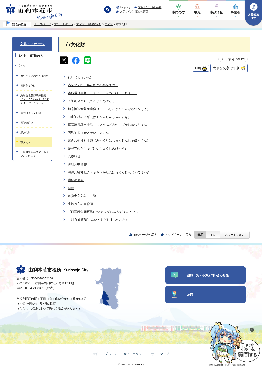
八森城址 (74, 156)
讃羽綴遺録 (76, 180)
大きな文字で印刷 (226, 68)
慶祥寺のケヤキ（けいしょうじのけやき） (98, 148)
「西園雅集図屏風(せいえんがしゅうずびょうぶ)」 (103, 211)
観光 (197, 12)
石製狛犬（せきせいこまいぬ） (90, 132)
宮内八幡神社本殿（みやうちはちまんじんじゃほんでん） (109, 140)
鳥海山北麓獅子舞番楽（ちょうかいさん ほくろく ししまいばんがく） (34, 99)
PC (213, 234)
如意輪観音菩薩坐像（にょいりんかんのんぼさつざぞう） (109, 109)
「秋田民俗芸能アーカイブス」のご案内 (34, 154)
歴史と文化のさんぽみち (34, 75)
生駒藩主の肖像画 (80, 204)
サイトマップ (160, 354)
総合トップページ (105, 354)
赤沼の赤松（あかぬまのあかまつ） (93, 85)
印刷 (198, 68)
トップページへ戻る (178, 234)
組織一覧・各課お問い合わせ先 (208, 275)
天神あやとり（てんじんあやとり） (93, 101)
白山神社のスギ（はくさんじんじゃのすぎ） (99, 117)
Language (125, 7)
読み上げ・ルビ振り (149, 7)
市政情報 (216, 12)
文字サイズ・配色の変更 (134, 11)
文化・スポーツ (63, 24)
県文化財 (25, 132)
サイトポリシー (134, 354)
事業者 (235, 12)
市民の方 (178, 12)
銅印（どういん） (80, 77)
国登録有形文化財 (30, 112)
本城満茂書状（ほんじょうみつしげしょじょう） (102, 93)
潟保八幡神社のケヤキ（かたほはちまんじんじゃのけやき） (110, 172)
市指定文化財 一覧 (82, 196)
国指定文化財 (28, 85)
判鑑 (71, 188)
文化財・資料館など (88, 24)
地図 (190, 294)
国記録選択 (26, 122)
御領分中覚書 (77, 164)
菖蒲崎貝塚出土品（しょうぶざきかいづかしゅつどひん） (109, 124)
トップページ (42, 24)
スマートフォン (234, 234)
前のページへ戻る (145, 234)
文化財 (109, 24)
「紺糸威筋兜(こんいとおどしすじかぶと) (97, 219)
